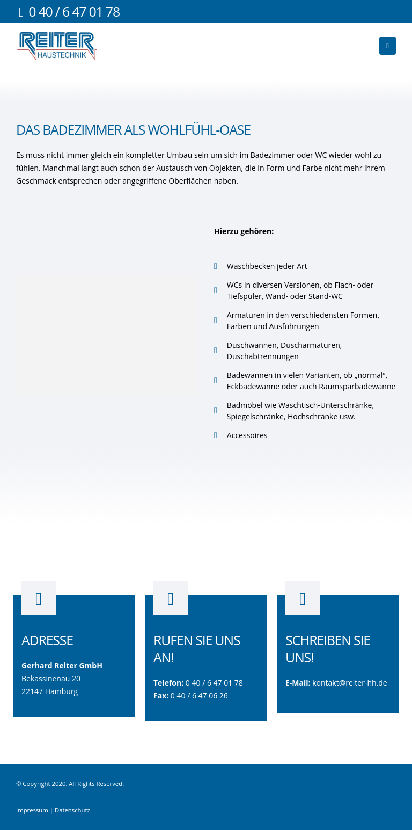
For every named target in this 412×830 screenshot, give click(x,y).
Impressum (32, 810)
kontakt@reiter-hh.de (349, 683)
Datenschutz (72, 810)
